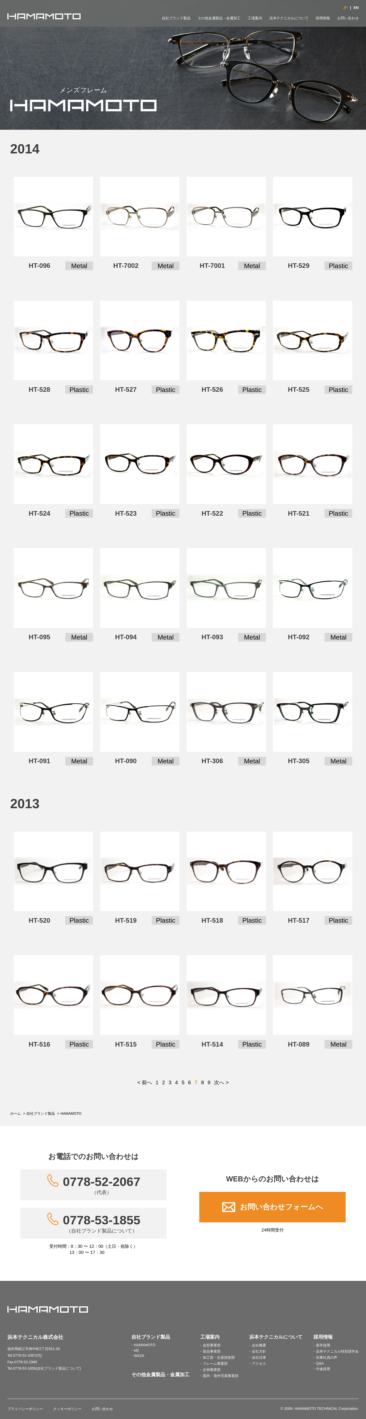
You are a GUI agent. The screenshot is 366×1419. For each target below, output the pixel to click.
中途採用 (323, 1369)
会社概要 (259, 1345)
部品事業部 (212, 1351)
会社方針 (259, 1351)
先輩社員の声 (326, 1357)
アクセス (259, 1364)
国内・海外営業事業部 (220, 1376)
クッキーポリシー (67, 1409)
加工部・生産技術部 (219, 1357)
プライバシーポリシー (25, 1409)
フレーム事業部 (215, 1364)
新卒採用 (323, 1345)
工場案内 (255, 18)
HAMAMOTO (144, 1345)
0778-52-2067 (101, 1185)
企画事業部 (212, 1370)
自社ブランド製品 (176, 18)
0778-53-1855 (101, 1223)
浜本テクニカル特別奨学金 (337, 1351)
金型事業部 (212, 1345)
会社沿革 (259, 1357)
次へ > (221, 1082)
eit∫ (136, 1350)
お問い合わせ (348, 18)
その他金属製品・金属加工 (219, 18)
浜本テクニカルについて (289, 18)
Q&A (320, 1363)
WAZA (139, 1356)
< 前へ (144, 1082)
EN (356, 8)
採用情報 (323, 18)
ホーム (15, 1113)
